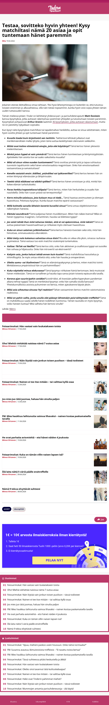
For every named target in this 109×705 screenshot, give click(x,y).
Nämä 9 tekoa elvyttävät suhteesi (21, 488)
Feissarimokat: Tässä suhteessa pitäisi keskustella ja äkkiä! (36, 659)
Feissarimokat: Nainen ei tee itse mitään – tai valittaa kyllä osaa (38, 381)
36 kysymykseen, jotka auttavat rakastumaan (75, 121)
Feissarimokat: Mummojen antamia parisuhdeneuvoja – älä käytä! (40, 688)
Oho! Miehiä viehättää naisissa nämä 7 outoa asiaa (30, 343)
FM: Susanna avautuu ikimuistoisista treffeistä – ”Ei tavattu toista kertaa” (44, 649)
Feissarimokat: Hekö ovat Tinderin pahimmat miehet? (34, 678)
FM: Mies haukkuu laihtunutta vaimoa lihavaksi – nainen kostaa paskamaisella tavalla (46, 417)
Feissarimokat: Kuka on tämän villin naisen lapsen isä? (32, 454)
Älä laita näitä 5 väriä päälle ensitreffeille (25, 471)
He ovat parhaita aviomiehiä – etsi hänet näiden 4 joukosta (35, 437)
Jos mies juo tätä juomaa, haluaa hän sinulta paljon (31, 399)
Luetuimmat (12, 638)
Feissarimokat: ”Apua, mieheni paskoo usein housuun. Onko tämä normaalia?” (46, 644)
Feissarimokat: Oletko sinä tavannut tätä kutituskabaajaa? (36, 669)
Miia (4, 41)
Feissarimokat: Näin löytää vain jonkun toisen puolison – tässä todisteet (42, 360)
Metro (12, 308)
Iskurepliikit (19, 509)
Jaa (100, 519)
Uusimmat (10, 578)
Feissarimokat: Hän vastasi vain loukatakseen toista (31, 326)
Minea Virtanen (9, 329)
